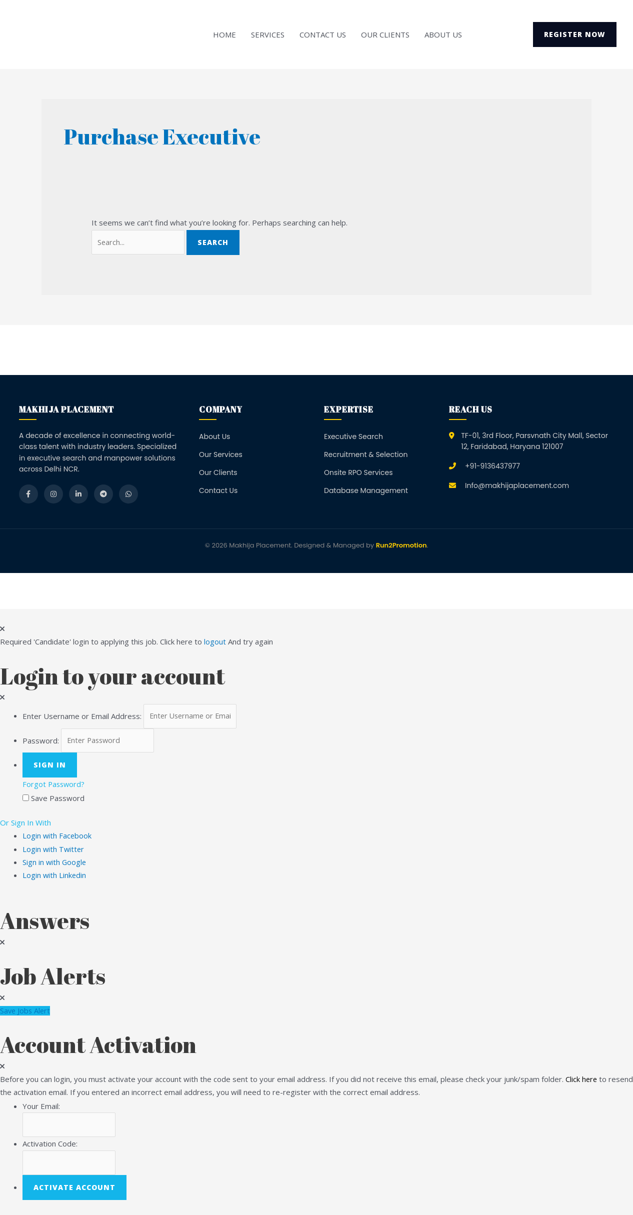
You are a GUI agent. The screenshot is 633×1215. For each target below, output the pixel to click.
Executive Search (353, 437)
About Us (443, 35)
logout (215, 643)
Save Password (57, 801)
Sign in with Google (55, 865)
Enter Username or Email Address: (82, 717)
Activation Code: (50, 1147)
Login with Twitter (56, 851)
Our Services (220, 455)
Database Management (366, 491)
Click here (582, 1081)
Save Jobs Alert (26, 1013)
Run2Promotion (401, 546)
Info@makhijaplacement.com (517, 486)
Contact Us (323, 35)
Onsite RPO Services (358, 473)
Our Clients (385, 35)
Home (224, 35)
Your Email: (41, 1109)
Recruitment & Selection (366, 455)
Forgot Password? (54, 787)
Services (267, 35)
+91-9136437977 (492, 467)
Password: (40, 743)
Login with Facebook (60, 838)
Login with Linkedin (57, 877)
